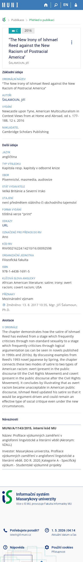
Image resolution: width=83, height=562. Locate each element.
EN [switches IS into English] (65, 4)
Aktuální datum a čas (64, 534)
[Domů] (46, 5)
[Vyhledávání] (56, 5)
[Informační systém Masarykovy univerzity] (10, 5)
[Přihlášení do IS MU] (76, 5)
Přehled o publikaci (41, 20)
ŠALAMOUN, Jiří (13, 100)
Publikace (17, 20)
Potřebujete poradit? (24, 530)
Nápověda (17, 547)
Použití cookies (62, 547)
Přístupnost (58, 551)
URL (5, 225)
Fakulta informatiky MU (58, 503)
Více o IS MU (23, 503)
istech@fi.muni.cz (20, 534)
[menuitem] (70, 42)
